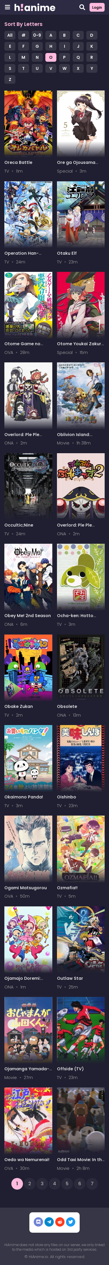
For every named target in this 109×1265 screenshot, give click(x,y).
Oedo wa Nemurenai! (26, 1160)
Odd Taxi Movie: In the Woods (80, 1162)
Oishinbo (66, 797)
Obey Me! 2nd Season (27, 616)
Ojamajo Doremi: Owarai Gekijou (22, 981)
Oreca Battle (18, 162)
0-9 (37, 35)
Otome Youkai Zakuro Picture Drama (80, 346)
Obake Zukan (18, 706)
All (9, 35)
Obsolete (67, 706)
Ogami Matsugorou (25, 888)
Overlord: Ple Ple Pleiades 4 (21, 437)
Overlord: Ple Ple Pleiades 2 (74, 528)
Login (97, 7)
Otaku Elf (67, 253)
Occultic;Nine (18, 525)
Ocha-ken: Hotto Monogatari (75, 618)
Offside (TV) (70, 1069)
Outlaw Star (70, 978)
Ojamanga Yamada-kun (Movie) (26, 1071)
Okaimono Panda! (23, 797)
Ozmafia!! (67, 888)
